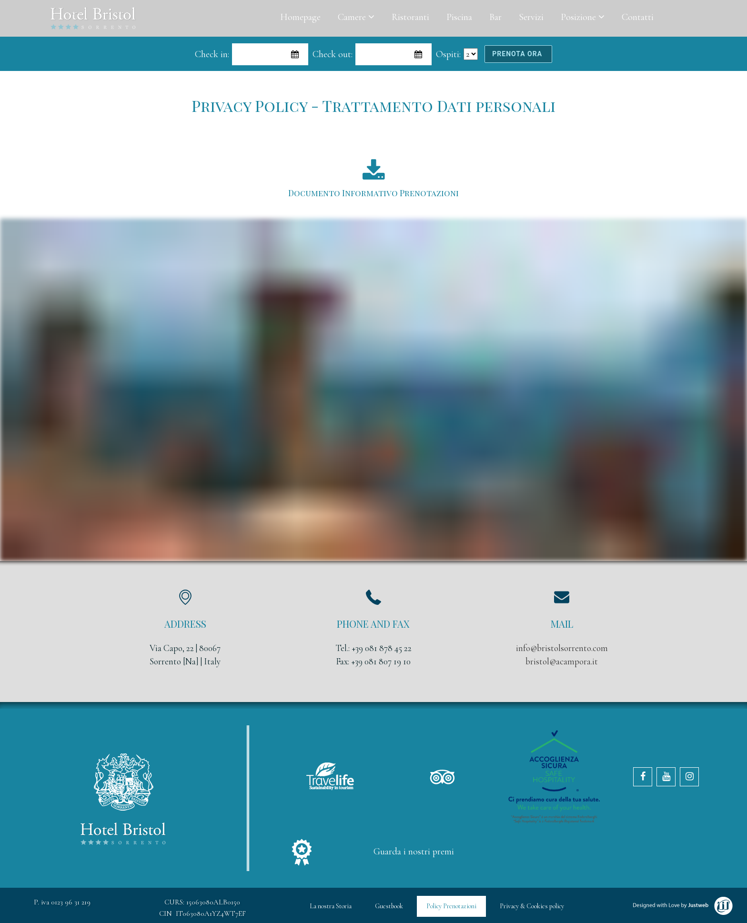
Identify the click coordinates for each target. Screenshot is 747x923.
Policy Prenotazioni (451, 906)
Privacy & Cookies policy (532, 906)
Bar (495, 17)
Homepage (300, 17)
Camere (356, 17)
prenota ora (518, 54)
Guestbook (389, 906)
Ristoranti (410, 17)
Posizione (583, 17)
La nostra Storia (331, 906)
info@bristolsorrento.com (562, 647)
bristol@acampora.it (561, 661)
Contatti (638, 17)
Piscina (459, 17)
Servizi (531, 17)
